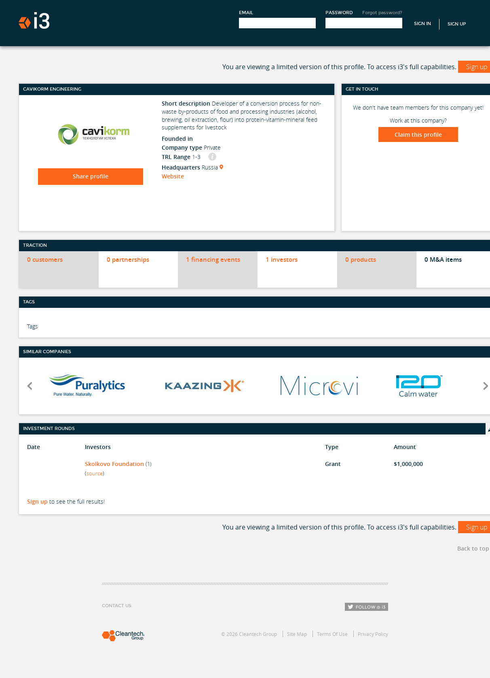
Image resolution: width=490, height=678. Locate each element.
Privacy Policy (373, 634)
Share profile (90, 176)
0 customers (45, 259)
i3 (34, 20)
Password (339, 13)
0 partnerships (128, 259)
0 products (360, 259)
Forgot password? (382, 13)
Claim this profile (418, 134)
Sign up (37, 501)
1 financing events (213, 259)
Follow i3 (366, 607)
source (95, 473)
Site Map (297, 634)
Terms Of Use (332, 634)
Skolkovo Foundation (114, 464)
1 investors (282, 259)
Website (173, 176)
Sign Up (457, 24)
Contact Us (116, 605)
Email (246, 13)
